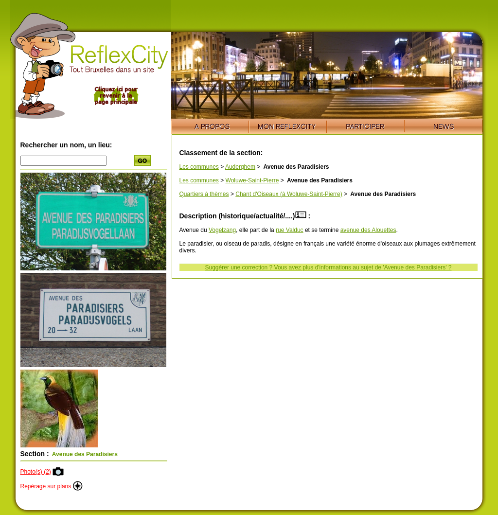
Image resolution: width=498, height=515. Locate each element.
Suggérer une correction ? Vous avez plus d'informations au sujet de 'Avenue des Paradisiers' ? (328, 267)
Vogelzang (222, 230)
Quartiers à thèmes (204, 194)
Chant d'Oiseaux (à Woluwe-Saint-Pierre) (288, 194)
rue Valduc (289, 230)
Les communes (199, 166)
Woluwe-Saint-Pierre (252, 180)
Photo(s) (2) (35, 471)
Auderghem (240, 166)
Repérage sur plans (51, 486)
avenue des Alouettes (368, 230)
